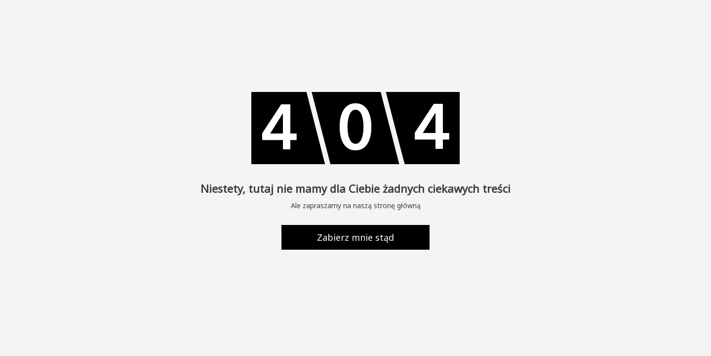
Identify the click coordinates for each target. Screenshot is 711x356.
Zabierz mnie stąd (355, 237)
